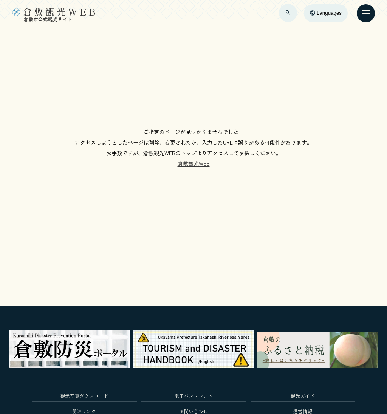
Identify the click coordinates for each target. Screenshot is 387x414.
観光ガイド (302, 395)
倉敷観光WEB (194, 163)
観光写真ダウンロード (84, 395)
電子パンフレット (193, 395)
